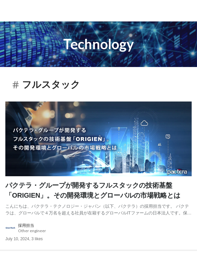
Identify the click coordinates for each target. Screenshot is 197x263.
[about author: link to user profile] (98, 228)
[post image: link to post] (98, 139)
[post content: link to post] (98, 198)
